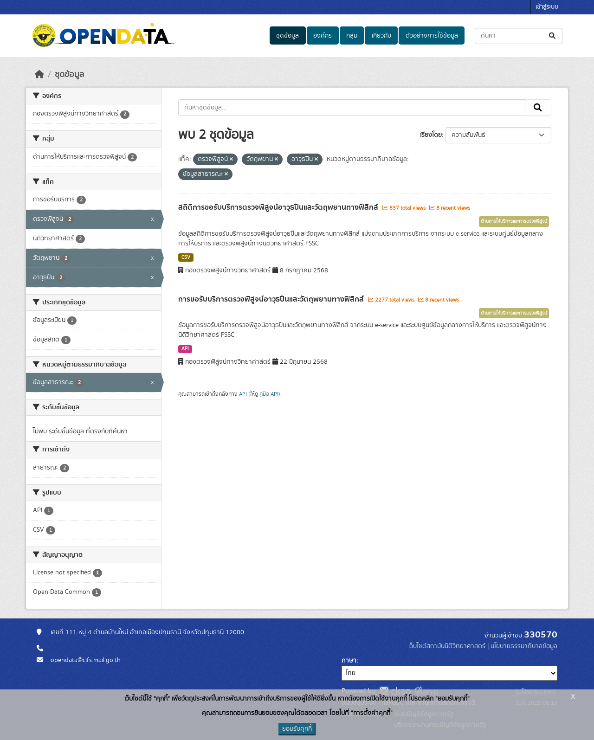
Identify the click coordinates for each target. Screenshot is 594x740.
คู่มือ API (268, 394)
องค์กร (322, 35)
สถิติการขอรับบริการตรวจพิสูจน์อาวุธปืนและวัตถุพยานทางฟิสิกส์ (279, 207)
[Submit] (553, 36)
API (185, 349)
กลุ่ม (351, 35)
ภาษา (349, 660)
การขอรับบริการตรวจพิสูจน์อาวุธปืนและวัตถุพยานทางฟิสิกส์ (272, 299)
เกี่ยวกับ (381, 35)
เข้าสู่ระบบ (547, 7)
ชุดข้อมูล (287, 35)
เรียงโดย (431, 135)
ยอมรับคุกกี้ (297, 729)
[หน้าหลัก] (39, 75)
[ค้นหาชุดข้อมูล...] (518, 36)
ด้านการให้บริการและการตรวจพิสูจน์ (514, 221)
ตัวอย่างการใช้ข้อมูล (432, 35)
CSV (185, 257)
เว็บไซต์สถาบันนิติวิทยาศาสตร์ (446, 646)
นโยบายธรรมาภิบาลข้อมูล (524, 646)
